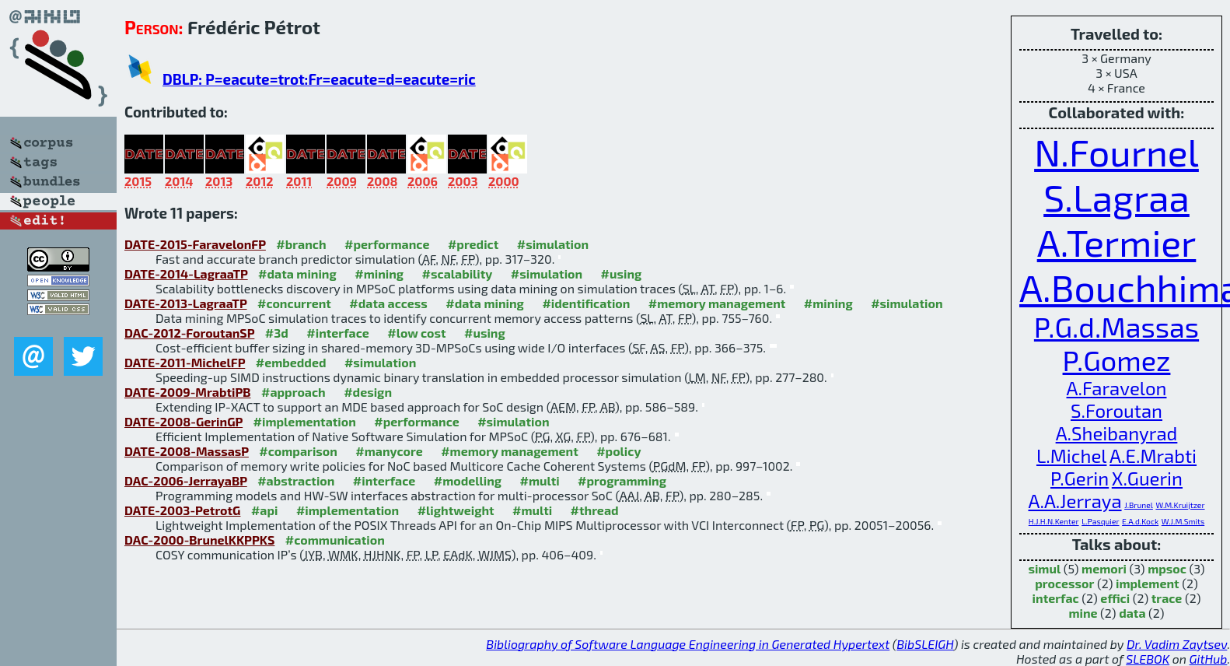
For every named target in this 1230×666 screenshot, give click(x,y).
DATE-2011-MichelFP (184, 362)
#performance (386, 244)
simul (1044, 568)
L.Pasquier (1100, 521)
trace (1167, 598)
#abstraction (295, 480)
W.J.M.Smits (1183, 521)
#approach (293, 391)
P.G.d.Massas (1116, 326)
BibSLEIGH (924, 643)
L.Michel (1071, 455)
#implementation (304, 421)
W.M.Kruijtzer (1179, 505)
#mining (379, 273)
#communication (335, 539)
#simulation (553, 244)
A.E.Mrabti (1153, 455)
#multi (540, 480)
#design (368, 391)
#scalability (457, 273)
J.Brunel (1138, 505)
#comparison (298, 450)
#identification (586, 303)
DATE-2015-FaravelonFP (195, 244)
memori (1104, 568)
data (1132, 612)
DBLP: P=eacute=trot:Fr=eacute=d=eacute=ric (319, 79)
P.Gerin (1079, 478)
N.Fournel (1116, 151)
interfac (1056, 598)
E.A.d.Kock (1140, 521)
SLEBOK (1147, 658)
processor (1064, 583)
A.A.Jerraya (1074, 500)
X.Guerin (1147, 478)
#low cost (416, 332)
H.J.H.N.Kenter (1054, 521)
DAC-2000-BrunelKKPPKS (199, 539)
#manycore (388, 450)
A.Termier (1117, 242)
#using (621, 273)
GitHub (1209, 658)
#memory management (717, 303)
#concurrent (294, 303)
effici (1115, 598)
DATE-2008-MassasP (186, 450)
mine (1082, 612)
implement (1147, 583)
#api (264, 510)
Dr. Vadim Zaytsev (1177, 643)
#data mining (297, 273)
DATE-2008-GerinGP (183, 421)
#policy (618, 450)
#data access (388, 303)
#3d (276, 332)
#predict (473, 244)
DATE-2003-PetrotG (182, 510)
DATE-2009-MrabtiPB (187, 391)
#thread (595, 510)
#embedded (291, 362)
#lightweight (456, 510)
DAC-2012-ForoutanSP (189, 332)
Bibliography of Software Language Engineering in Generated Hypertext (687, 643)
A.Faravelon (1117, 388)
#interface (337, 332)
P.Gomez (1117, 360)
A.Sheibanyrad (1117, 433)
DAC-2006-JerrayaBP (185, 480)
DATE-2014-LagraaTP (186, 273)
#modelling (467, 480)
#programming (622, 480)
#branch (301, 244)
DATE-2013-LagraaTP (185, 303)
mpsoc (1167, 568)
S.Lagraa (1116, 196)
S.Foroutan (1116, 410)
